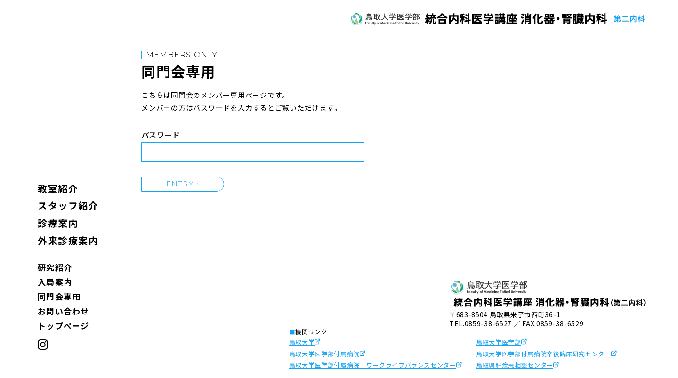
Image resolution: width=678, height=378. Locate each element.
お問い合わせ (63, 311)
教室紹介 (58, 188)
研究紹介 (55, 267)
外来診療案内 (68, 240)
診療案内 (58, 223)
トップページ (63, 325)
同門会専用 (59, 296)
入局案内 (55, 282)
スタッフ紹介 (68, 205)
